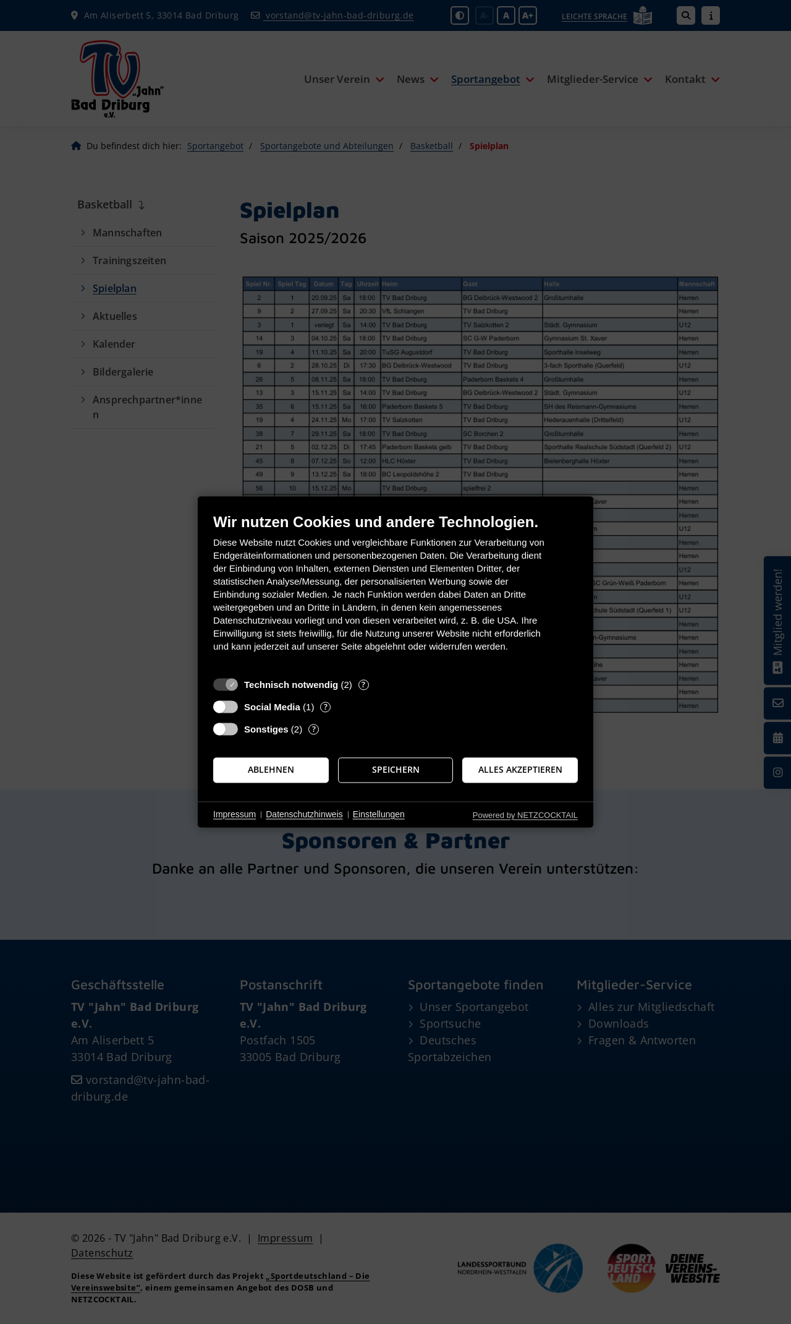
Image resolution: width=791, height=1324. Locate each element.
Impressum (234, 814)
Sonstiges (266, 729)
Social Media (272, 707)
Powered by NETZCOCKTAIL (525, 815)
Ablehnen (271, 769)
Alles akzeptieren (520, 769)
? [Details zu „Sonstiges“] (314, 729)
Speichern (396, 769)
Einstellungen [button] (379, 814)
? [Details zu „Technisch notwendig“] (363, 684)
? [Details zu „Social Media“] (326, 707)
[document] (395, 592)
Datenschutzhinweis (304, 814)
